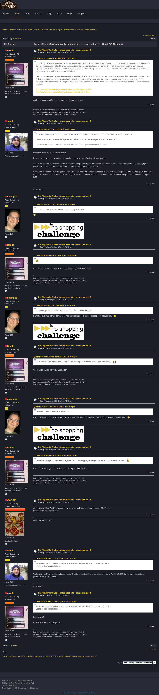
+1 (17, 200)
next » (154, 35)
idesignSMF (30, 683)
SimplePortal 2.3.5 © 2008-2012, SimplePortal (79, 693)
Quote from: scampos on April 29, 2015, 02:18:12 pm (55, 357)
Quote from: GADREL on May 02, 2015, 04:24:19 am (55, 558)
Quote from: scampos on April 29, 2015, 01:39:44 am (55, 255)
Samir (10, 121)
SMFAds (5, 683)
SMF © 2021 (16, 681)
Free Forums (15, 683)
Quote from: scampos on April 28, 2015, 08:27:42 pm (55, 58)
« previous (147, 35)
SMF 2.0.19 (6, 681)
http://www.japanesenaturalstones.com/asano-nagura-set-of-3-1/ (62, 92)
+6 (17, 125)
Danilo (10, 50)
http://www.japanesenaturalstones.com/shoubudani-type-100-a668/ (63, 89)
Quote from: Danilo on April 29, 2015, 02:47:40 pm (54, 407)
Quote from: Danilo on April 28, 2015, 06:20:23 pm (54, 129)
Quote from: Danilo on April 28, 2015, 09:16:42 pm (54, 204)
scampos (12, 196)
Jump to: (119, 663)
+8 (17, 54)
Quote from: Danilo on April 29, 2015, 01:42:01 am (54, 305)
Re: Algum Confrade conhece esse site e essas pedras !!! (64, 50)
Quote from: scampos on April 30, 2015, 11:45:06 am (55, 455)
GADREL (12, 500)
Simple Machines (27, 681)
